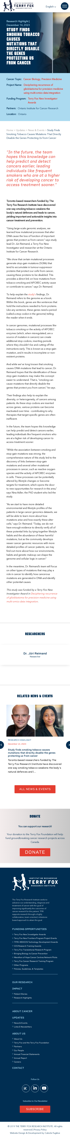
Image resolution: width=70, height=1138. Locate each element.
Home (9, 130)
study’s (32, 294)
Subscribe (35, 1109)
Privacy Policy (40, 1130)
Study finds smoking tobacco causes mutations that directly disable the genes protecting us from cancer (31, 752)
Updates (20, 130)
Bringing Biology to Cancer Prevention (31, 954)
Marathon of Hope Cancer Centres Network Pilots (35, 957)
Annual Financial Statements (26, 1054)
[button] (51, 7)
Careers (17, 1062)
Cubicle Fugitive (52, 1133)
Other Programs (21, 965)
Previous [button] (2, 745)
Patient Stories (20, 994)
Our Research (22, 982)
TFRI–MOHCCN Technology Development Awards (36, 942)
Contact (18, 1067)
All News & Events (35, 789)
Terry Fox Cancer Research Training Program (33, 961)
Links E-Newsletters (23, 1027)
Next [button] (68, 745)
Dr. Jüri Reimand (35, 653)
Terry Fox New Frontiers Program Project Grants (35, 938)
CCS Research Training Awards (27, 946)
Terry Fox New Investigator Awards (42, 101)
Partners (18, 1047)
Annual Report (20, 1058)
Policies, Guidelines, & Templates (28, 969)
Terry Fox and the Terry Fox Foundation (31, 1043)
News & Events (36, 130)
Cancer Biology (31, 79)
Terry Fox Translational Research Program (32, 950)
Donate (35, 852)
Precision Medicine (51, 79)
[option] (35, 655)
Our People (19, 1050)
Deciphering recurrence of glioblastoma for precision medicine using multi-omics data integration (43, 89)
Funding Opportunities (29, 929)
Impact (17, 988)
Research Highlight (19, 740)
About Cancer (22, 1011)
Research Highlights (23, 998)
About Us (18, 1033)
